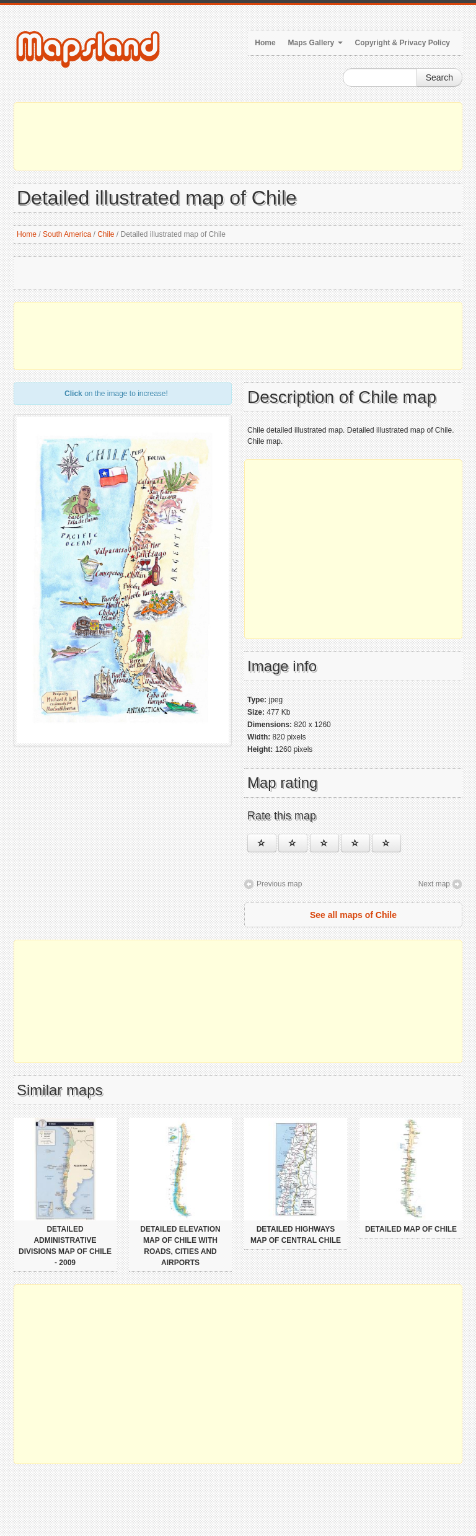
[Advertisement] (238, 136)
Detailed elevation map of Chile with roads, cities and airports (180, 1246)
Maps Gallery (315, 42)
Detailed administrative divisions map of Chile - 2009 (65, 1246)
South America (67, 234)
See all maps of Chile (353, 915)
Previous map (279, 884)
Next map (434, 884)
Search (439, 77)
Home (265, 42)
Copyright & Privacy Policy (402, 42)
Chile (105, 234)
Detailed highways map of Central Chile (295, 1235)
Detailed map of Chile (411, 1229)
